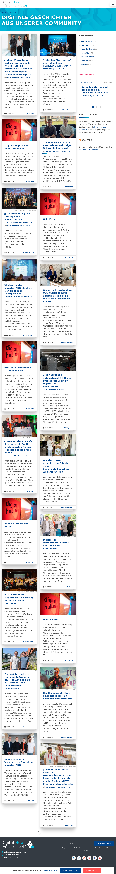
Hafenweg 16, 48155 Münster (15, 852)
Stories (12, 12)
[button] (93, 107)
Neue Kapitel (50, 619)
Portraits (30, 113)
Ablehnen (92, 870)
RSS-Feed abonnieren (88, 150)
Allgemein (68, 428)
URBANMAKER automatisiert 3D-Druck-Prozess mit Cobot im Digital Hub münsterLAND (57, 381)
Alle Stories (88, 41)
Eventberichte (67, 110)
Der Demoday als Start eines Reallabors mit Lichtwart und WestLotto (58, 696)
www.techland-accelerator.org (19, 77)
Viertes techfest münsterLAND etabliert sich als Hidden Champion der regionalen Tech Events (18, 291)
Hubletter (30, 181)
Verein (70, 587)
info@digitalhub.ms (11, 857)
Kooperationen (28, 253)
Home (4, 12)
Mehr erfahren (50, 870)
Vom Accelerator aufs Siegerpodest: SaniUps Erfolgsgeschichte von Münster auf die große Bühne (18, 447)
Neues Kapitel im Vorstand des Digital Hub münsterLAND (19, 762)
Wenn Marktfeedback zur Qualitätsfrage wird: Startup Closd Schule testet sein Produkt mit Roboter (58, 296)
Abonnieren (104, 843)
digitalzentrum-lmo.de (55, 390)
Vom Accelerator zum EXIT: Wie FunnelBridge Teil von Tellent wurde (57, 145)
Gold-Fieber (50, 219)
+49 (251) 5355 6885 (12, 855)
